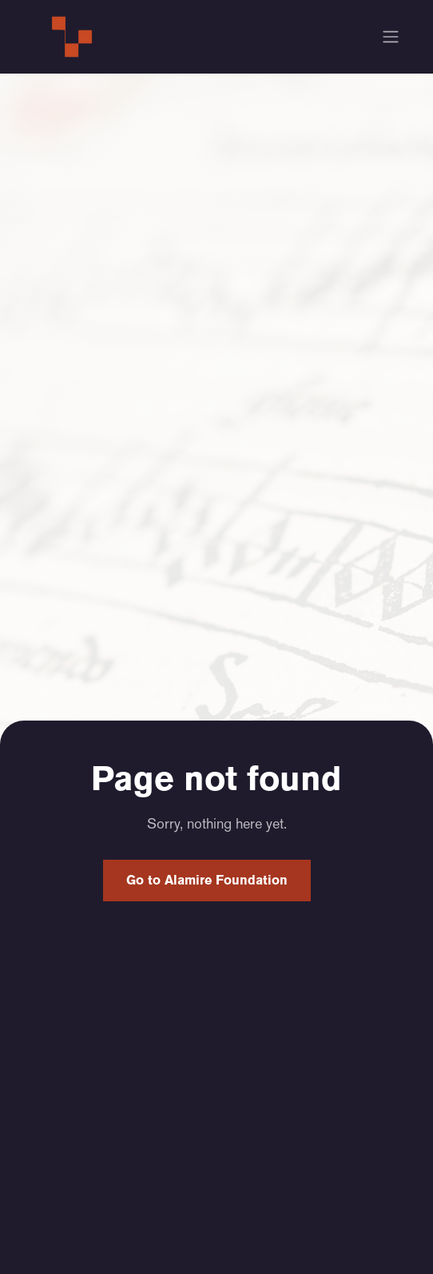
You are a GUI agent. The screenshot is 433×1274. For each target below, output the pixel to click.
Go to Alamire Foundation (207, 880)
